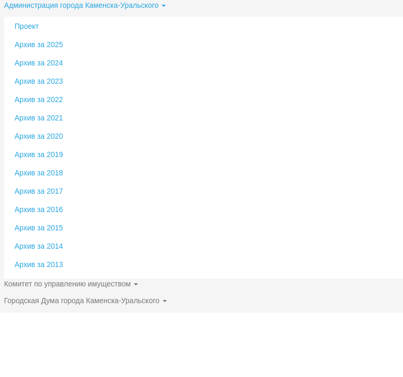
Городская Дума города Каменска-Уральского (85, 300)
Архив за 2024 (39, 63)
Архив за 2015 (39, 228)
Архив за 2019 (39, 154)
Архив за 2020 (39, 136)
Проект (27, 26)
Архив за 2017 (39, 191)
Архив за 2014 (39, 246)
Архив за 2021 (39, 118)
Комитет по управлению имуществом (71, 284)
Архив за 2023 (39, 81)
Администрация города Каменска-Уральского (85, 5)
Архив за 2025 (39, 44)
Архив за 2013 (39, 264)
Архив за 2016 (39, 209)
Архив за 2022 (39, 99)
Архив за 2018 (39, 173)
